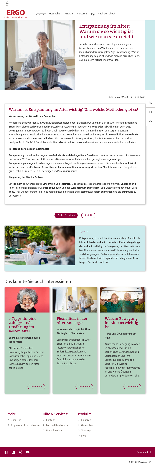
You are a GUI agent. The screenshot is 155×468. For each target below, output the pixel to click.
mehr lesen (36, 386)
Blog (92, 14)
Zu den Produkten (66, 215)
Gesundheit (55, 13)
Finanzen (69, 13)
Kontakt (88, 215)
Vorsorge (82, 13)
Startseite (41, 14)
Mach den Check (106, 13)
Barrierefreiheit (144, 452)
